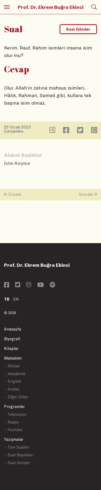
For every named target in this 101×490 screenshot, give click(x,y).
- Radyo (12, 422)
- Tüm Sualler (17, 447)
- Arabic (12, 389)
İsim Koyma (17, 163)
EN (16, 299)
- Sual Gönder (17, 462)
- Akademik (15, 373)
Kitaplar (11, 348)
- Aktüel (12, 366)
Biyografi (12, 338)
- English (13, 381)
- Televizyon (15, 414)
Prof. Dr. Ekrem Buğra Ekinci (50, 7)
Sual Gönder (78, 29)
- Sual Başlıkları (19, 455)
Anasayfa (12, 329)
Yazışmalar (13, 439)
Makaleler (13, 358)
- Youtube (13, 429)
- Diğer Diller (16, 397)
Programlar (14, 406)
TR (6, 299)
